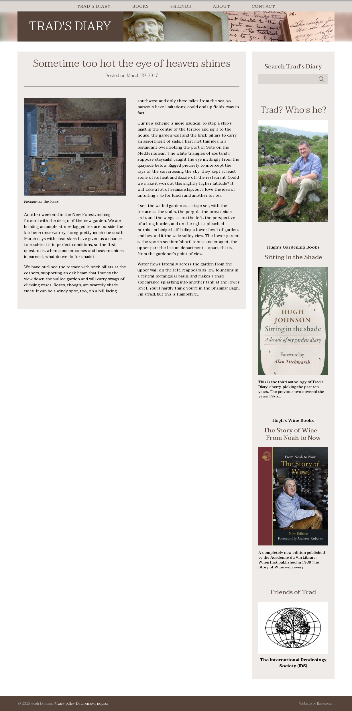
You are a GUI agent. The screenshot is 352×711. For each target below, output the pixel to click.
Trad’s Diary (94, 6)
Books (140, 6)
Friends (180, 6)
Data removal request (92, 703)
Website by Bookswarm (317, 703)
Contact (263, 6)
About (221, 6)
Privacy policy (64, 703)
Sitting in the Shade (293, 257)
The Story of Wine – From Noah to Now (293, 434)
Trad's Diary (70, 26)
